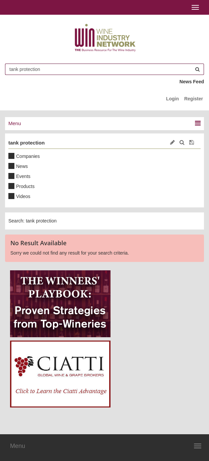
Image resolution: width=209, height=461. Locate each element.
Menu (17, 446)
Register (193, 98)
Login (172, 98)
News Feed (192, 81)
